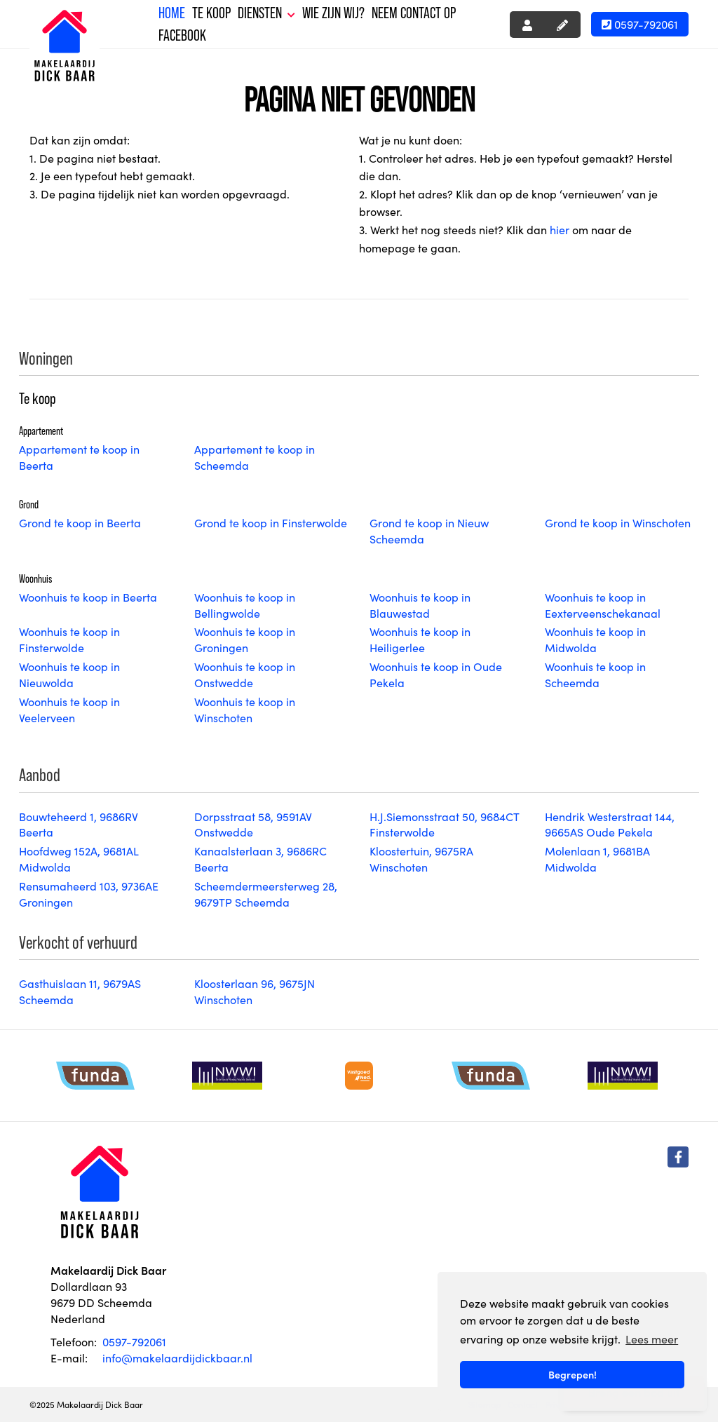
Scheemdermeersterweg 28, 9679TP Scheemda (265, 893)
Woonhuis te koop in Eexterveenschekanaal (603, 605)
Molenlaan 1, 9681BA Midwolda (597, 858)
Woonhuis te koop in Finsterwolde (69, 639)
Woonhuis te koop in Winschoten (244, 709)
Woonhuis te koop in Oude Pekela (436, 674)
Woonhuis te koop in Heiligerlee (420, 639)
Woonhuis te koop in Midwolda (595, 639)
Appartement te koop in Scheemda (254, 457)
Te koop (211, 13)
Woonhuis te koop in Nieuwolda (69, 674)
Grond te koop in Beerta (80, 522)
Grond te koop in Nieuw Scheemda (429, 530)
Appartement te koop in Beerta (79, 457)
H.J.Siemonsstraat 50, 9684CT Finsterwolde (444, 824)
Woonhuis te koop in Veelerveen (69, 709)
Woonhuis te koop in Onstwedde (244, 674)
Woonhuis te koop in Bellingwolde (244, 605)
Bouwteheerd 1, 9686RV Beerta (78, 824)
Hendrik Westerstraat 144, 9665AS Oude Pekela (610, 824)
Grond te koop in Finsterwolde (270, 522)
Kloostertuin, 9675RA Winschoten (421, 858)
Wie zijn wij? (333, 13)
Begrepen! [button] (572, 1374)
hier (559, 229)
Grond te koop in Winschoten (618, 522)
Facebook (182, 35)
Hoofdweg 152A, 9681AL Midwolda (78, 858)
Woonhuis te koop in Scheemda (595, 674)
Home (171, 13)
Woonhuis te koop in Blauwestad (420, 605)
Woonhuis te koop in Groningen (244, 639)
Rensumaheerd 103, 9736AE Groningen (88, 893)
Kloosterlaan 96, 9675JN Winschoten (254, 991)
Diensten (266, 13)
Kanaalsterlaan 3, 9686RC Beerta (260, 858)
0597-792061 (640, 24)
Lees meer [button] (651, 1338)
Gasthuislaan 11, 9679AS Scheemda (80, 991)
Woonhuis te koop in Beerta (88, 596)
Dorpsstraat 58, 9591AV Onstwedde (253, 824)
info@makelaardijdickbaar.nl (177, 1357)
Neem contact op (414, 13)
